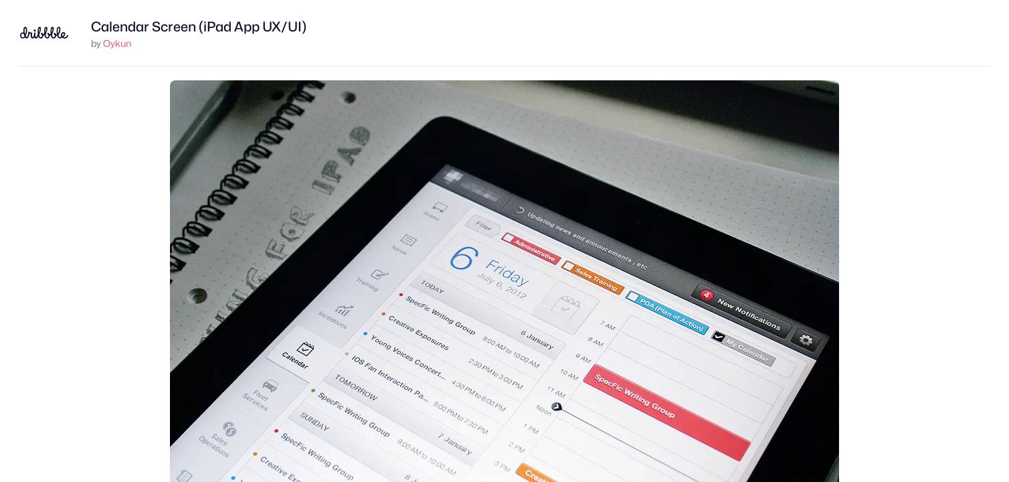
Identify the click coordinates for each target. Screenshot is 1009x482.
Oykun (117, 43)
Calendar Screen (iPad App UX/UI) (198, 27)
